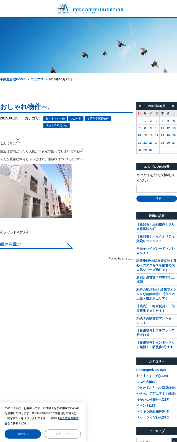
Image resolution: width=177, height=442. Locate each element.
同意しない (62, 434)
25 (162, 142)
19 (168, 135)
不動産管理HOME (13, 79)
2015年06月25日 (60, 79)
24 (156, 142)
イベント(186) (146, 405)
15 (145, 135)
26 (168, 142)
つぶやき (75, 118)
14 (139, 135)
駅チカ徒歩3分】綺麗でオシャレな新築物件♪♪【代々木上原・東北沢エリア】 (156, 294)
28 (139, 150)
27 (174, 142)
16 (150, 135)
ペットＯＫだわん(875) (152, 417)
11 (162, 128)
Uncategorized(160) (151, 370)
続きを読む (10, 244)
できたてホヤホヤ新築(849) (156, 387)
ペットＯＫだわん (57, 125)
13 (174, 128)
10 (156, 128)
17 (156, 135)
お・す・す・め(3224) (152, 376)
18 (162, 135)
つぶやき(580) (146, 382)
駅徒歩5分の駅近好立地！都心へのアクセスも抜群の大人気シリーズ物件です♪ (156, 265)
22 (145, 142)
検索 (156, 198)
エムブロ (37, 79)
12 (168, 128)
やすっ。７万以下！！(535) (156, 393)
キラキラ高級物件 (98, 118)
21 (139, 142)
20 (174, 135)
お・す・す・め (55, 118)
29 (145, 150)
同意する (23, 434)
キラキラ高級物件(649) (152, 411)
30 (150, 150)
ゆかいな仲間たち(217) (152, 399)
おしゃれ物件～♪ (25, 106)
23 (150, 142)
